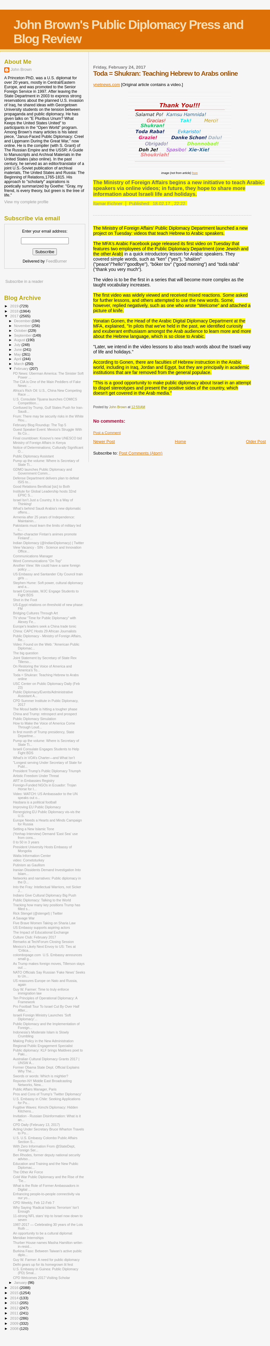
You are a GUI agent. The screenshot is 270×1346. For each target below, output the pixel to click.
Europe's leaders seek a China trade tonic (44, 626)
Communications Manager (33, 556)
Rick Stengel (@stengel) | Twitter (38, 913)
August (20, 340)
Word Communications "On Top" (37, 561)
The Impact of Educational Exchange (41, 932)
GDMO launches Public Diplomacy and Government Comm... (42, 471)
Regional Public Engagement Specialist (43, 1046)
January (21, 1282)
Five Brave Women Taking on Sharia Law (44, 923)
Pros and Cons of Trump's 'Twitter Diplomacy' (47, 1094)
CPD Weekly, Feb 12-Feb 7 (33, 1203)
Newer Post (104, 441)
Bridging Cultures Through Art (35, 613)
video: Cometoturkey (28, 860)
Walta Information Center (32, 856)
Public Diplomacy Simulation (34, 719)
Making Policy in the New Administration (43, 1041)
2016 (14, 1287)
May (18, 354)
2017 (14, 316)
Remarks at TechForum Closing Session (43, 942)
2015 (14, 1293)
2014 (14, 1298)
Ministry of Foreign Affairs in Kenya (39, 443)
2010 (14, 1318)
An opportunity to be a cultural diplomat (42, 1233)
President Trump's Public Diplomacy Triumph (47, 771)
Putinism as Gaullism (29, 865)
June (18, 349)
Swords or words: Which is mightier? (40, 1076)
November (23, 326)
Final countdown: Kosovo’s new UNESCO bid (47, 438)
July (18, 345)
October (21, 330)
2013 (14, 1303)
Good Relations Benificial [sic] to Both (41, 486)
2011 (14, 1313)
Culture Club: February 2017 (34, 937)
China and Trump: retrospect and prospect (45, 714)
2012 (14, 1308)
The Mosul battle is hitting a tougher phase (45, 709)
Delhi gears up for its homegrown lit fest (43, 1264)
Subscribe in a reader (24, 281)
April (18, 359)
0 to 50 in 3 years (26, 842)
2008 (14, 1328)
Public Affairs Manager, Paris (35, 1089)
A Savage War (24, 918)
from (195, 173)
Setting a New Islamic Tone (33, 829)
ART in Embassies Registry (33, 781)
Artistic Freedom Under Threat (36, 776)
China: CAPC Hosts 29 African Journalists (44, 631)
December (23, 321)
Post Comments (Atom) (140, 453)
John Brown (21, 69)
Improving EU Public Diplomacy (37, 807)
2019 (14, 306)
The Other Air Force (28, 1172)
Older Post (256, 441)
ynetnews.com (106, 84)
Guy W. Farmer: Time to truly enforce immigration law (41, 991)
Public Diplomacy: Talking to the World (42, 900)
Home (180, 441)
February (22, 368)
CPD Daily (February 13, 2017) (36, 1125)
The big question (25, 653)
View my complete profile (26, 202)
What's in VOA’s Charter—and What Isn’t (44, 758)
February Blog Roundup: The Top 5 (39, 425)
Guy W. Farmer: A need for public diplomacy (46, 1260)
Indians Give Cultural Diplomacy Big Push (44, 895)
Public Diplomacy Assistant (33, 456)
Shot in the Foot (25, 600)
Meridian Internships (28, 1238)
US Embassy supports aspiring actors (41, 927)
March (19, 364)
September (23, 335)
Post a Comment (106, 433)
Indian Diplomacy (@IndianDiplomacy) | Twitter (48, 543)
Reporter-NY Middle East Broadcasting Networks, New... (42, 1083)
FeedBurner (56, 261)
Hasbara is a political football (35, 802)
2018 (14, 311)
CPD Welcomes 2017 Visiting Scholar (41, 1278)
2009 (14, 1323)
